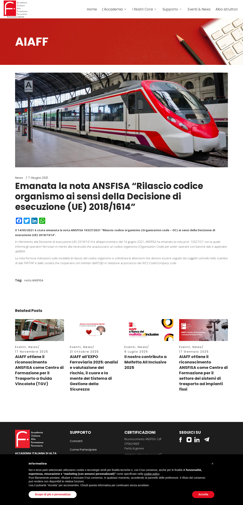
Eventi (20, 347)
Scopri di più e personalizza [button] (52, 494)
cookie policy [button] (151, 473)
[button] (212, 463)
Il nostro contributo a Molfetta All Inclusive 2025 (145, 362)
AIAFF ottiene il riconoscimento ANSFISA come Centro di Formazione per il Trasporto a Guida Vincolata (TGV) (39, 370)
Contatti (76, 441)
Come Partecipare (83, 449)
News (19, 178)
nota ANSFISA (33, 280)
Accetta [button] (203, 494)
